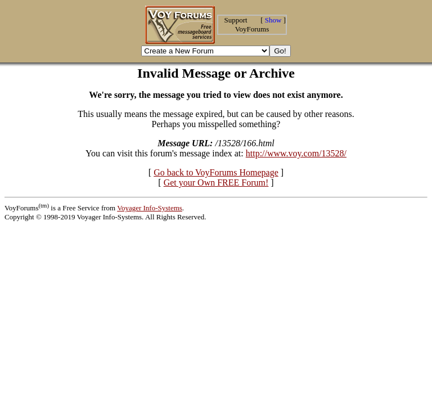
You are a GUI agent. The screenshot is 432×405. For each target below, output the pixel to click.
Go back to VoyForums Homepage (216, 172)
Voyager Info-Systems (149, 208)
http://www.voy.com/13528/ (296, 153)
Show (273, 20)
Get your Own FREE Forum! (216, 182)
